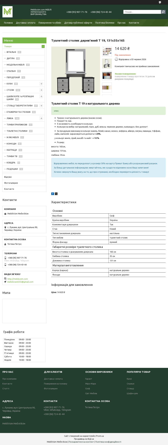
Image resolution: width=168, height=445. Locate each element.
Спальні (130, 383)
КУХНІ (10, 84)
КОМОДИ (11, 143)
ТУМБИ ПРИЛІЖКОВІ (17, 124)
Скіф (87, 388)
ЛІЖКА (10, 118)
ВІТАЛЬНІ (11, 52)
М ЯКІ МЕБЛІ (13, 137)
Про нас (122, 22)
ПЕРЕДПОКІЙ (13, 77)
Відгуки (8, 177)
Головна (8, 22)
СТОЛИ (10, 90)
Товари (8, 46)
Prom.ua (100, 436)
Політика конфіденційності (108, 442)
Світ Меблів (91, 393)
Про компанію (9, 379)
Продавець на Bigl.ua (84, 439)
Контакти (134, 22)
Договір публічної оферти (78, 22)
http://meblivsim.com (17, 279)
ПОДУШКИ (12, 169)
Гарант (88, 379)
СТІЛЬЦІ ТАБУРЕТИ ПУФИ (20, 105)
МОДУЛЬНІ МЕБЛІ (15, 65)
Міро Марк (90, 383)
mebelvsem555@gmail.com (20, 282)
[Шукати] (163, 12)
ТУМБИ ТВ (12, 156)
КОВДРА (11, 162)
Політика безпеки (104, 22)
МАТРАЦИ (12, 150)
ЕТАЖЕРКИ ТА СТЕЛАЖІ (18, 112)
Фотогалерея (11, 183)
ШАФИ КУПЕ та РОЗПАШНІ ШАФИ (20, 97)
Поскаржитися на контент (81, 442)
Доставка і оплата (25, 22)
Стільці (130, 388)
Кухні (129, 379)
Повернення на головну (55, 383)
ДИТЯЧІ (10, 58)
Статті (5, 388)
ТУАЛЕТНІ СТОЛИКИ (17, 131)
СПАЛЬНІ (11, 71)
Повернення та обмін (50, 22)
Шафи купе (132, 393)
